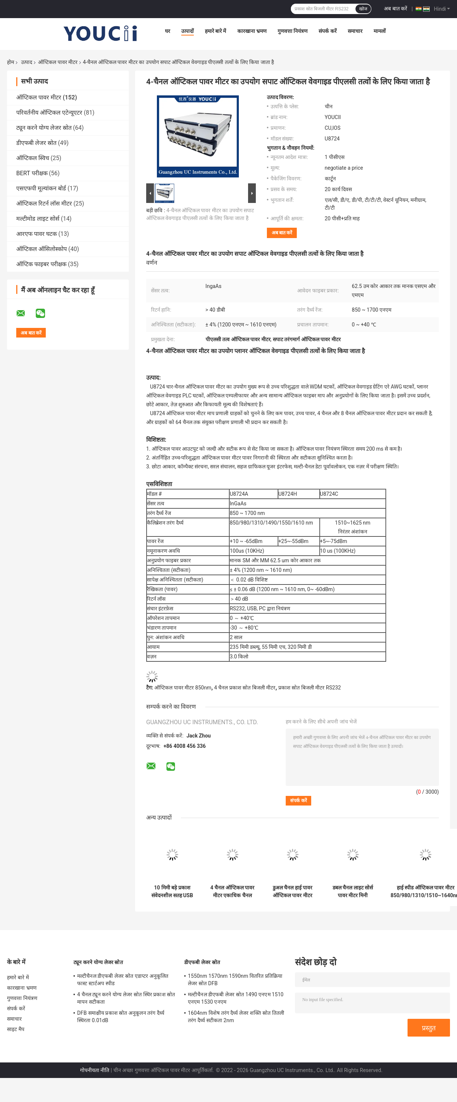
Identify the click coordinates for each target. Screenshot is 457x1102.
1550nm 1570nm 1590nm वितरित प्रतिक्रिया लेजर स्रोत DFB (235, 979)
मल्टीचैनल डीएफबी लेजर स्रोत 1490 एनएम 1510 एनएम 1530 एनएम (236, 998)
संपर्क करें (327, 31)
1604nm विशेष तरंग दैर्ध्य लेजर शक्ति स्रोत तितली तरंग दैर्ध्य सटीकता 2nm (236, 1016)
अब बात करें (395, 8)
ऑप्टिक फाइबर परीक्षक (41, 264)
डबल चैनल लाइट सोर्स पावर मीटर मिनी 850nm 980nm (353, 892)
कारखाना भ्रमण (252, 31)
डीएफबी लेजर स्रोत (36, 142)
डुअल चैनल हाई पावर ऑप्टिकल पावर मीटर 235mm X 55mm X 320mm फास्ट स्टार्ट (292, 892)
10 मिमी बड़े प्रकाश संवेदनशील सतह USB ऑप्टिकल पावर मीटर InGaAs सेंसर (172, 892)
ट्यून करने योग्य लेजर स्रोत (44, 127)
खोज (363, 8)
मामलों (380, 31)
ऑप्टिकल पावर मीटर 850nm (182, 688)
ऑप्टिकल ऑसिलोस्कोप (41, 248)
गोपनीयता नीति (94, 1070)
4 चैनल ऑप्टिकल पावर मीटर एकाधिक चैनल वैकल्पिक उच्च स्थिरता (232, 892)
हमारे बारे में (215, 31)
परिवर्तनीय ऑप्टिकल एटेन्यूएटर (49, 112)
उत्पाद (26, 62)
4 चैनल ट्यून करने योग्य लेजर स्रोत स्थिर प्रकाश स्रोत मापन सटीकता (126, 998)
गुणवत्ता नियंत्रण (292, 31)
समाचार (355, 31)
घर (167, 31)
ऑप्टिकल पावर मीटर (58, 62)
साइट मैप (15, 1029)
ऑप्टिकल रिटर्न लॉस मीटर (44, 203)
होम (10, 62)
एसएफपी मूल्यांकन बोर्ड (41, 188)
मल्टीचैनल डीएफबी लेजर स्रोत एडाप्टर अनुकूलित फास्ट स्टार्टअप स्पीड (122, 979)
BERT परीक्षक (32, 173)
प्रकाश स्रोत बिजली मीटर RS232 (309, 688)
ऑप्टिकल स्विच (32, 158)
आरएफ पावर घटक (36, 233)
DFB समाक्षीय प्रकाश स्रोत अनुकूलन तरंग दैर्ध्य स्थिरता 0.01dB (120, 1016)
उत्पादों (187, 31)
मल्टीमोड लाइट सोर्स (37, 218)
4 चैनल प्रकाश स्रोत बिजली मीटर (244, 688)
